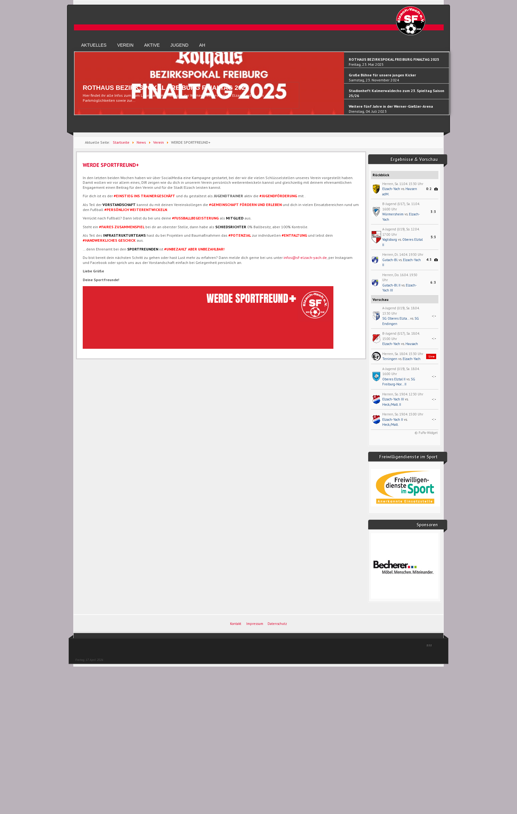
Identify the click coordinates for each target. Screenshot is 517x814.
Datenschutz (277, 623)
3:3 (433, 211)
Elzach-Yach (391, 189)
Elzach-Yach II (392, 419)
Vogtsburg (389, 239)
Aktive (152, 45)
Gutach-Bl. (390, 260)
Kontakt (235, 623)
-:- (434, 316)
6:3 (433, 282)
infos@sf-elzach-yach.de (305, 257)
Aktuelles (94, 45)
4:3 (429, 259)
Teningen (389, 359)
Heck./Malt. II (391, 404)
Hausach (411, 344)
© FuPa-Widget (426, 432)
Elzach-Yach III (393, 399)
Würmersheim (393, 214)
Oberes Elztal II (393, 379)
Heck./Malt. (390, 424)
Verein (125, 45)
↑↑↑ (429, 645)
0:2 (429, 189)
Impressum (254, 623)
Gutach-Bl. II (391, 285)
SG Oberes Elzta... (395, 318)
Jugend (179, 45)
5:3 (433, 237)
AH (202, 45)
